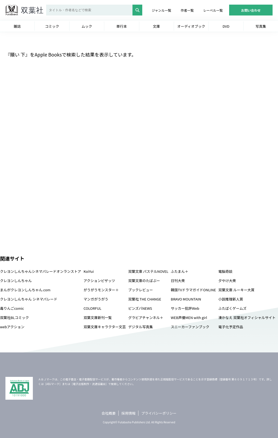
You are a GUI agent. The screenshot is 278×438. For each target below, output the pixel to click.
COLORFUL (93, 308)
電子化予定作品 (230, 326)
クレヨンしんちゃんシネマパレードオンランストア (40, 271)
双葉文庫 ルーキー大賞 (236, 289)
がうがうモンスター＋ (101, 289)
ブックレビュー (140, 289)
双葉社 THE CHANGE (144, 299)
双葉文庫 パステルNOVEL (148, 271)
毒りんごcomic (12, 308)
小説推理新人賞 (230, 299)
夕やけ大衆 (227, 280)
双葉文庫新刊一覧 (98, 317)
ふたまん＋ (179, 271)
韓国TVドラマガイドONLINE (193, 289)
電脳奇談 (225, 271)
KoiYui (89, 271)
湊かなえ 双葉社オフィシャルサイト (247, 317)
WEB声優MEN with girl (189, 317)
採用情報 (128, 413)
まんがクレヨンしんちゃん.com (25, 289)
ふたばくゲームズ (232, 308)
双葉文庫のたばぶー (144, 280)
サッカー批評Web (185, 308)
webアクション (12, 326)
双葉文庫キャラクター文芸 (105, 326)
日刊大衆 (178, 280)
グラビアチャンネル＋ (145, 317)
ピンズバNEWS (140, 308)
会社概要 (109, 413)
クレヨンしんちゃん (16, 280)
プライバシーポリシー (158, 413)
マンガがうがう (96, 299)
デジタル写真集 (140, 326)
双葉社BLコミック (14, 317)
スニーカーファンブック (190, 326)
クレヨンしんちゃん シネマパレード (28, 299)
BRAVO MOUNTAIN (186, 299)
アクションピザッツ (99, 280)
